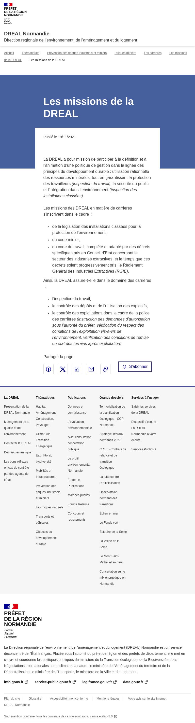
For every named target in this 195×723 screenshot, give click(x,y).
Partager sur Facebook (48, 369)
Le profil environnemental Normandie (79, 464)
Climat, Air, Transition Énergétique (44, 440)
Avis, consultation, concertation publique (80, 443)
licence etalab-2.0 (101, 716)
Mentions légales (108, 698)
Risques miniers (125, 53)
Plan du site (12, 698)
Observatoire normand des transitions (108, 498)
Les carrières (152, 53)
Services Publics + (143, 449)
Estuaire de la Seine (113, 532)
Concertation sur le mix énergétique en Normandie (112, 578)
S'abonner (135, 366)
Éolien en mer (109, 513)
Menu (188, 6)
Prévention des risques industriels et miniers (77, 53)
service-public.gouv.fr (53, 682)
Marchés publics (79, 495)
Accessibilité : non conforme (69, 698)
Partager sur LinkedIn (77, 369)
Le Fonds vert (109, 522)
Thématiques (30, 53)
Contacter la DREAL (17, 443)
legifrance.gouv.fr (97, 682)
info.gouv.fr (13, 682)
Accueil (9, 53)
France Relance (78, 504)
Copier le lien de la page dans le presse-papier (105, 369)
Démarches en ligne (17, 452)
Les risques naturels (49, 507)
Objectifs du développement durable (46, 538)
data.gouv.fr (133, 682)
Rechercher (178, 6)
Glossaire (35, 698)
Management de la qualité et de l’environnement (16, 428)
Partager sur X (63, 369)
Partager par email (91, 369)
